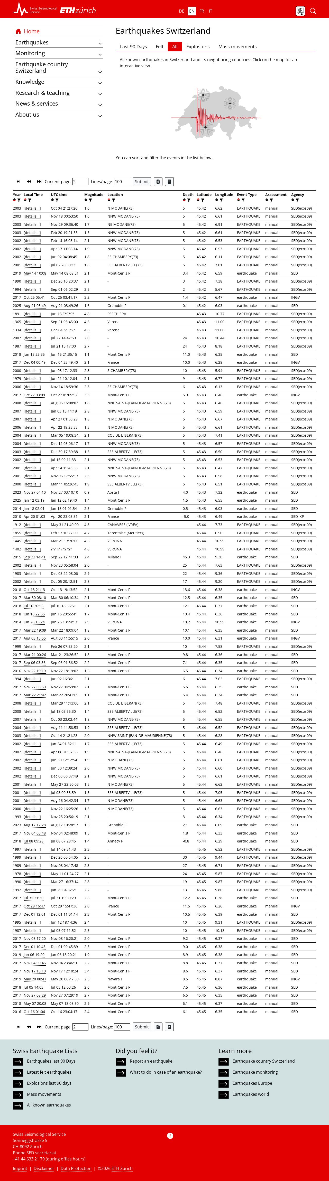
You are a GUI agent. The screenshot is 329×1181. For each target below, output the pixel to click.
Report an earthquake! (151, 1061)
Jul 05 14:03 (33, 987)
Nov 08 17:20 (35, 938)
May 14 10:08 (35, 273)
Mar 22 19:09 (35, 630)
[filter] (18, 200)
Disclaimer (44, 1168)
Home (27, 31)
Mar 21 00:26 (35, 654)
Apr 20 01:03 (34, 516)
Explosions (198, 46)
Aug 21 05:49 (35, 305)
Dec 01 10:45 (34, 946)
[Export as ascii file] (169, 181)
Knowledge (59, 82)
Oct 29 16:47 (34, 906)
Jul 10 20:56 (33, 605)
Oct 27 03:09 (34, 394)
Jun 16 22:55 (34, 614)
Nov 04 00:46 (35, 962)
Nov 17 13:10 (35, 971)
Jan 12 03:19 (34, 500)
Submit (142, 181)
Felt (159, 46)
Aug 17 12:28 (35, 824)
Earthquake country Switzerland (59, 67)
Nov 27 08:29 (35, 995)
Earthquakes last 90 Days (51, 1061)
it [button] (210, 11)
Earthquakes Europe (252, 1083)
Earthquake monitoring (255, 1072)
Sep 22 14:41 (34, 557)
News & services (59, 103)
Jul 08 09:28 (33, 841)
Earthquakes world (251, 1094)
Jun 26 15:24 (34, 622)
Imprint (20, 1168)
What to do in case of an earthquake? (166, 1072)
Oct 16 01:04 (34, 1011)
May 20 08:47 (35, 979)
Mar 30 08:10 (35, 597)
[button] (35, 9)
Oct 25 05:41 (34, 297)
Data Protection (76, 1168)
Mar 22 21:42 (35, 694)
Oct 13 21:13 (34, 589)
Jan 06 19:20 (34, 954)
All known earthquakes (49, 1105)
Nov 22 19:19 (35, 670)
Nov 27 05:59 (35, 687)
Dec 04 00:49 (34, 362)
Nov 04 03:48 (35, 833)
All (175, 46)
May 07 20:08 (35, 1003)
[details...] (32, 208)
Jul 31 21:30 (33, 897)
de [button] (181, 11)
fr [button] (201, 11)
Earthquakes (59, 42)
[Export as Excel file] (158, 181)
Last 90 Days (133, 46)
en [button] (192, 11)
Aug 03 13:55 (35, 638)
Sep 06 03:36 (34, 662)
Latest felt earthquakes (49, 1072)
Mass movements (237, 46)
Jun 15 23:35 (34, 354)
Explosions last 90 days (49, 1083)
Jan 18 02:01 (34, 508)
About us (59, 114)
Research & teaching (59, 93)
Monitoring (59, 53)
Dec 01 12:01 (34, 914)
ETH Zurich (122, 1168)
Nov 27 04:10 (35, 492)
